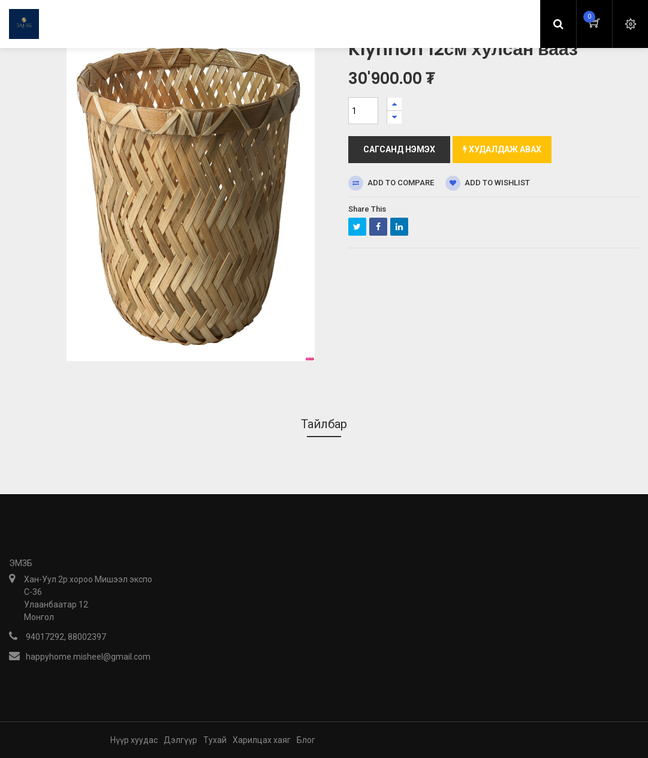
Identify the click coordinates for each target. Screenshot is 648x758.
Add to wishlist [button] (487, 183)
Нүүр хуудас (134, 740)
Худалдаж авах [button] (502, 149)
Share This (367, 208)
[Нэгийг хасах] (394, 117)
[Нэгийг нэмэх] (394, 104)
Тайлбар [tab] (324, 424)
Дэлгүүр (180, 740)
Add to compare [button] (391, 183)
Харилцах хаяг (262, 740)
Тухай (215, 740)
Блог (306, 740)
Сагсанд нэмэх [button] (399, 149)
